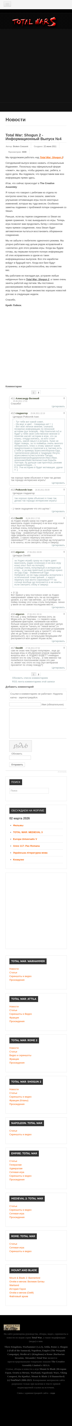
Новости (14, 968)
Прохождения (16, 980)
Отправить (17, 764)
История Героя (17, 1289)
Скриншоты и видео (20, 976)
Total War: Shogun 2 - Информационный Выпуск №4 (34, 137)
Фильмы (18, 825)
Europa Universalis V (25, 839)
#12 (13, 413)
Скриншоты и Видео (20, 1014)
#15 (13, 552)
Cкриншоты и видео (20, 1096)
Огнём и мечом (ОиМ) (21, 1292)
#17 (13, 648)
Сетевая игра (16, 1172)
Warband (14, 1285)
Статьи (13, 972)
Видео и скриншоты (20, 1055)
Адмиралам (15, 1168)
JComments (62, 772)
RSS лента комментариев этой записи (33, 681)
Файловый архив (18, 1296)
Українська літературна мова (30, 852)
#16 (13, 614)
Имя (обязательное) (53, 704)
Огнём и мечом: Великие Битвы (27, 1281)
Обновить (16, 753)
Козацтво (18, 859)
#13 (13, 489)
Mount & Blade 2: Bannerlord (24, 1277)
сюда (52, 1393)
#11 (13, 398)
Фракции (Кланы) (18, 1100)
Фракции (14, 1017)
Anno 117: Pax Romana (26, 846)
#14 (13, 518)
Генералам (15, 1164)
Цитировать (58, 406)
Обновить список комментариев (30, 677)
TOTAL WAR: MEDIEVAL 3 (28, 832)
